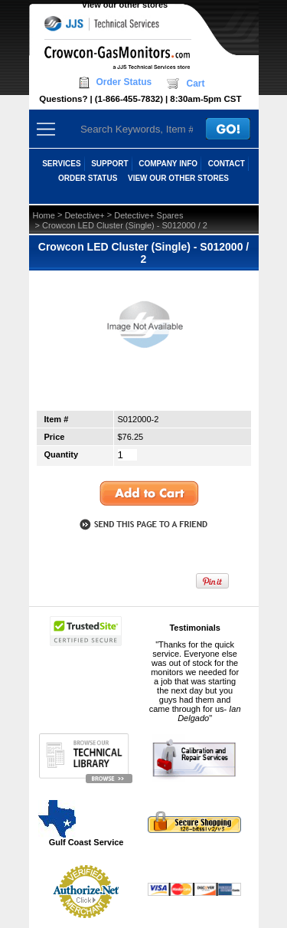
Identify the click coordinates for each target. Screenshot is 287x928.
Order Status (124, 82)
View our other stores (125, 4)
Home (44, 215)
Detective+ (84, 215)
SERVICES (61, 163)
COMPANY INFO (168, 163)
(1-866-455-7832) (129, 98)
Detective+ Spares (148, 215)
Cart (195, 83)
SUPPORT (109, 163)
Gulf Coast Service (82, 822)
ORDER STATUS (87, 178)
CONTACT (226, 163)
